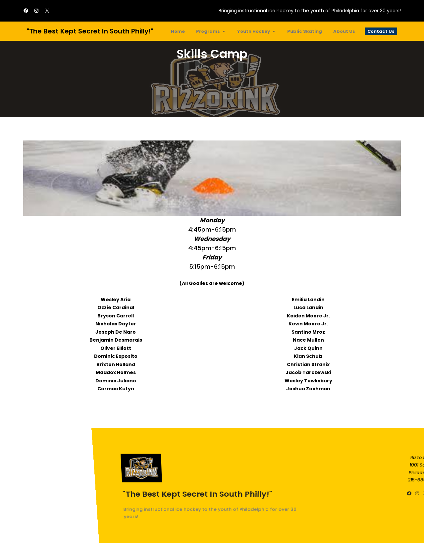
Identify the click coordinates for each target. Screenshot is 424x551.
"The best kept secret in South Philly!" (90, 31)
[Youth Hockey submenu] (274, 31)
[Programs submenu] (224, 31)
